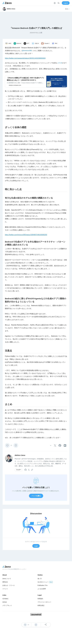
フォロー (18, 469)
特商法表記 (41, 605)
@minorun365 (27, 50)
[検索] (58, 3)
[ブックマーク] (15, 445)
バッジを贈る (36, 496)
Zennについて (6, 578)
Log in (66, 3)
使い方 (40, 578)
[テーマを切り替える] (54, 3)
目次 (67, 9)
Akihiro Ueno (20, 455)
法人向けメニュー (43, 582)
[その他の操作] (50, 445)
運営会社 (5, 582)
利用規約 (40, 598)
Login (36, 546)
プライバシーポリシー (44, 602)
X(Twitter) (5, 598)
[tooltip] (55, 445)
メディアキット (7, 605)
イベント (5, 589)
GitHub (4, 602)
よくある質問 (42, 589)
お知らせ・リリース (8, 585)
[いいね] (7, 445)
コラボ (59, 63)
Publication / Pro (43, 585)
